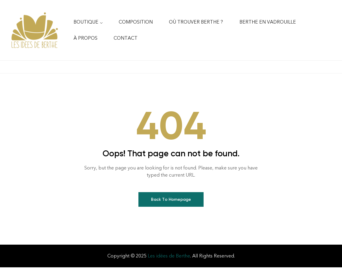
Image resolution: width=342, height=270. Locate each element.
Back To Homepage (171, 202)
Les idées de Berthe (169, 258)
